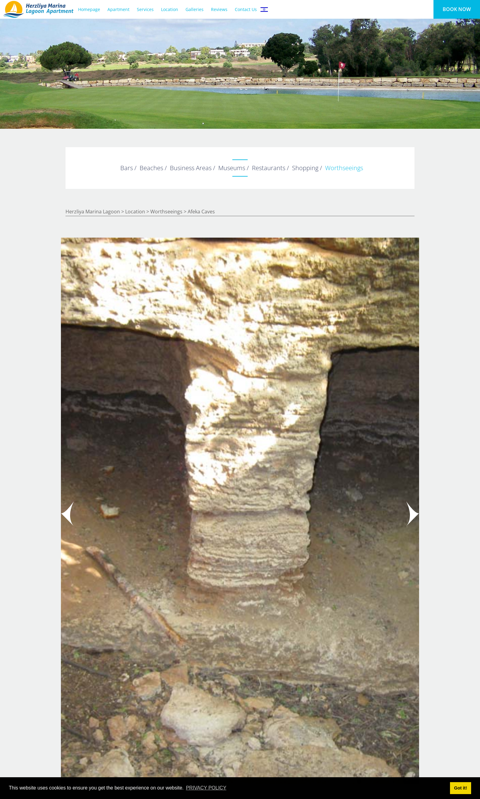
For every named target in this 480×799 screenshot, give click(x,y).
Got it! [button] (460, 788)
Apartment (118, 9)
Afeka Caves (201, 211)
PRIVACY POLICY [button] (206, 787)
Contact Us (246, 9)
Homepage (89, 9)
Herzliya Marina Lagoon (93, 211)
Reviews (219, 9)
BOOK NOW (457, 9)
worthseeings (166, 211)
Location (169, 9)
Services (145, 9)
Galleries (195, 9)
